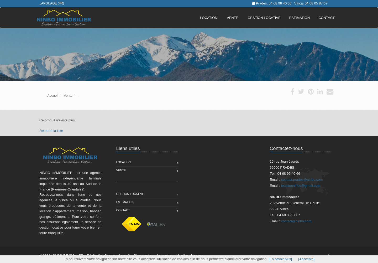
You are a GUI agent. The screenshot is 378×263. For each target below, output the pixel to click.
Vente (232, 18)
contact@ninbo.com (296, 221)
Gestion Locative (130, 193)
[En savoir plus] (280, 259)
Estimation (125, 202)
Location (208, 18)
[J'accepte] (306, 259)
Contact (123, 210)
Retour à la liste (51, 131)
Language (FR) (51, 3)
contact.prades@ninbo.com (302, 180)
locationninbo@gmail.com (300, 186)
